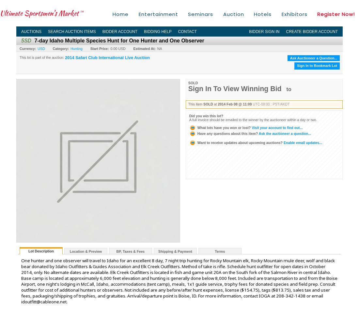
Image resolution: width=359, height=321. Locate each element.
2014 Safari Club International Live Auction (107, 58)
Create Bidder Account (312, 31)
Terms (220, 251)
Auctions (31, 31)
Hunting (76, 49)
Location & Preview (86, 251)
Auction (233, 14)
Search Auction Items (72, 31)
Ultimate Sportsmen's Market (42, 13)
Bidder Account (119, 31)
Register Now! (336, 14)
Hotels (263, 14)
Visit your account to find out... (246, 128)
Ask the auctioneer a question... (250, 134)
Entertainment (158, 14)
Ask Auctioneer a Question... (313, 58)
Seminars (200, 14)
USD (41, 49)
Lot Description (41, 251)
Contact (187, 31)
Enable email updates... (255, 143)
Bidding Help (158, 31)
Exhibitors (294, 14)
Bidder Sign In (264, 31)
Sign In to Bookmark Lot (317, 66)
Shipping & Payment (175, 251)
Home (121, 14)
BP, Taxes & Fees (131, 251)
